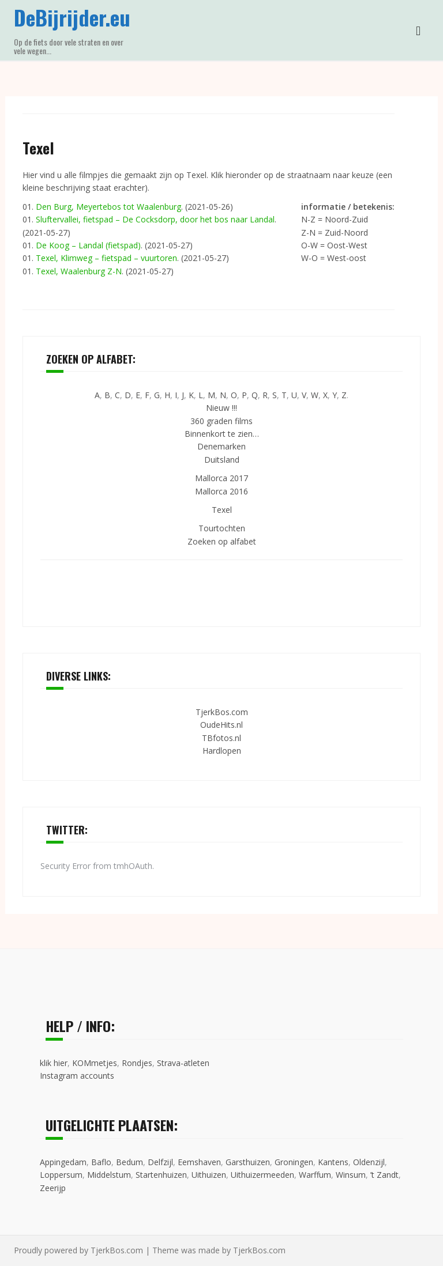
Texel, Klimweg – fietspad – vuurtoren (106, 257)
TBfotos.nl (221, 737)
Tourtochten (221, 528)
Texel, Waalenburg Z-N (79, 271)
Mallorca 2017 (221, 478)
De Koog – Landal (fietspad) (88, 245)
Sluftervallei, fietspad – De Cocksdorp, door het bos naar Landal (155, 219)
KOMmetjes (94, 1062)
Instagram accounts (77, 1075)
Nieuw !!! (221, 407)
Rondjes (137, 1062)
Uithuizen (209, 1174)
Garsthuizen (248, 1162)
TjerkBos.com (222, 711)
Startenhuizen (161, 1174)
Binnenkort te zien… (222, 433)
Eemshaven (199, 1162)
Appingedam (63, 1162)
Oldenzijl (369, 1162)
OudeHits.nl (221, 724)
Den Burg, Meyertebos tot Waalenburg (108, 206)
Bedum (129, 1162)
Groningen (294, 1162)
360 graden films (221, 420)
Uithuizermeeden (262, 1174)
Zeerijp (53, 1187)
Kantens (333, 1162)
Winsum (351, 1174)
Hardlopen (221, 750)
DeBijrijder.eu (72, 17)
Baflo (101, 1162)
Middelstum (109, 1174)
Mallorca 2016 (221, 491)
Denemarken (221, 446)
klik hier (53, 1062)
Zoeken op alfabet (221, 541)
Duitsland (221, 459)
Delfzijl (160, 1162)
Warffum (315, 1174)
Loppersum (61, 1174)
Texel (222, 509)
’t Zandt (384, 1174)
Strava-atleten (183, 1062)
